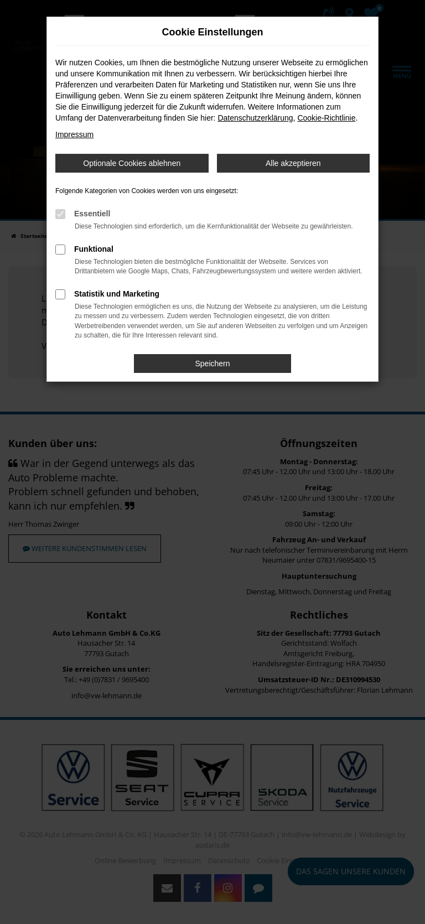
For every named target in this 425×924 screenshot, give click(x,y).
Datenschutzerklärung (255, 117)
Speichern (212, 363)
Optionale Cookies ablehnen (131, 163)
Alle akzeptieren (293, 163)
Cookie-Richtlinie (326, 117)
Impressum (74, 134)
